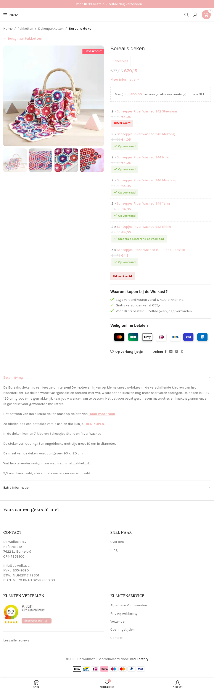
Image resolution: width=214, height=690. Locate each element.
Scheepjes (120, 61)
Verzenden (118, 621)
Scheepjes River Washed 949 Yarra (143, 204)
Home (8, 28)
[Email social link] (171, 352)
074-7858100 (13, 556)
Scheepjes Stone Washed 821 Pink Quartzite (151, 250)
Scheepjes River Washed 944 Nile (143, 157)
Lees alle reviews (16, 640)
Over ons (117, 542)
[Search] (186, 14)
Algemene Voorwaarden (128, 605)
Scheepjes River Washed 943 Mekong (146, 134)
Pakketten (25, 28)
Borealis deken (81, 28)
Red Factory (139, 659)
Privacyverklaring (123, 613)
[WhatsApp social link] (182, 352)
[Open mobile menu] (10, 14)
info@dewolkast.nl (17, 565)
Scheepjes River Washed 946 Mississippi (149, 180)
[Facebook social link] (165, 352)
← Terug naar (22, 38)
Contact (116, 638)
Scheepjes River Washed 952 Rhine (144, 227)
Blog (114, 550)
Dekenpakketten (51, 28)
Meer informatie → (125, 80)
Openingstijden (122, 629)
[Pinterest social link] (176, 352)
